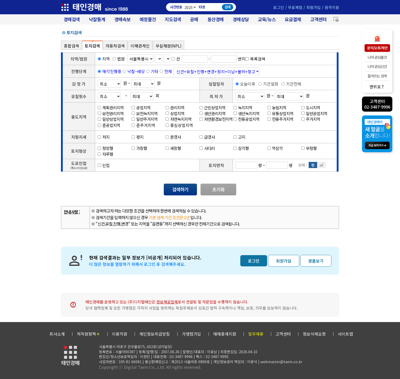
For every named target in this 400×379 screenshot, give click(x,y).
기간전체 (291, 84)
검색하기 (180, 189)
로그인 (278, 7)
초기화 (218, 189)
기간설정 (268, 84)
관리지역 (175, 107)
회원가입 (313, 7)
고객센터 (318, 19)
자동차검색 (115, 46)
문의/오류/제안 (377, 47)
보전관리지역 (111, 113)
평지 (137, 137)
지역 (104, 59)
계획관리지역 (111, 107)
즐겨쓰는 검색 (377, 75)
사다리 (207, 148)
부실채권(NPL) (168, 46)
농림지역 (276, 107)
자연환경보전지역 (216, 119)
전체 (168, 71)
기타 (154, 71)
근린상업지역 (212, 107)
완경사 (173, 137)
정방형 (105, 148)
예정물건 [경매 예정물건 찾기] (148, 19)
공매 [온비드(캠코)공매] (194, 19)
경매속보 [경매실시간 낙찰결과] (122, 19)
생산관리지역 (212, 113)
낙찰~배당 (136, 71)
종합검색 (71, 46)
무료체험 (295, 7)
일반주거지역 (145, 119)
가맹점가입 (191, 334)
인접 (103, 165)
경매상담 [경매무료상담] (241, 19)
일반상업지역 (111, 119)
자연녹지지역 (179, 119)
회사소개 (57, 334)
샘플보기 (315, 261)
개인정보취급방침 (154, 334)
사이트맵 (345, 334)
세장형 (173, 148)
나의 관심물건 (377, 57)
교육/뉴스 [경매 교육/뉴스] (267, 19)
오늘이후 (245, 84)
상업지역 (175, 113)
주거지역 (310, 119)
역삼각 (275, 148)
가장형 (139, 148)
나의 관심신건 (377, 66)
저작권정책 (88, 334)
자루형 (105, 154)
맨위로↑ (377, 86)
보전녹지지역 (145, 113)
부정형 (309, 148)
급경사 (207, 137)
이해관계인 (140, 46)
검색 (227, 6)
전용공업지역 (246, 119)
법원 (118, 59)
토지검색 (92, 46)
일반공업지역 (314, 113)
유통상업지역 (280, 113)
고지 (239, 137)
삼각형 (241, 148)
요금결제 (293, 19)
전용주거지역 (280, 119)
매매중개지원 (224, 334)
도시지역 (310, 107)
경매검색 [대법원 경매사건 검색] (72, 19)
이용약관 (119, 334)
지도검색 (173, 19)
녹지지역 (242, 107)
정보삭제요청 (314, 334)
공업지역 (141, 107)
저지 (103, 137)
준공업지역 (109, 125)
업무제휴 (256, 334)
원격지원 (332, 7)
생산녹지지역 (246, 113)
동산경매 (215, 19)
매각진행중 (111, 71)
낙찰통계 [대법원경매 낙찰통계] (97, 19)
